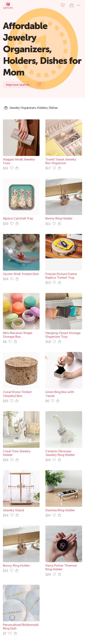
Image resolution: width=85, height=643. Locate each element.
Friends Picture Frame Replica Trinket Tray (61, 275)
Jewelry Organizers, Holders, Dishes (31, 108)
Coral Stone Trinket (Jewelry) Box (17, 393)
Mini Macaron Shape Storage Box (17, 334)
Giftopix (8, 5)
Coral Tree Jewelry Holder (16, 453)
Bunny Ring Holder (58, 218)
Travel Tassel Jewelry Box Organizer (60, 161)
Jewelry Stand (13, 510)
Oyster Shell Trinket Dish (21, 274)
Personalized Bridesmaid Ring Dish (20, 626)
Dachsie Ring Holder (60, 510)
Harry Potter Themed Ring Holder (61, 567)
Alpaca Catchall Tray (18, 218)
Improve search (17, 84)
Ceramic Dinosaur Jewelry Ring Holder (60, 453)
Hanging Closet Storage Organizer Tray (63, 334)
